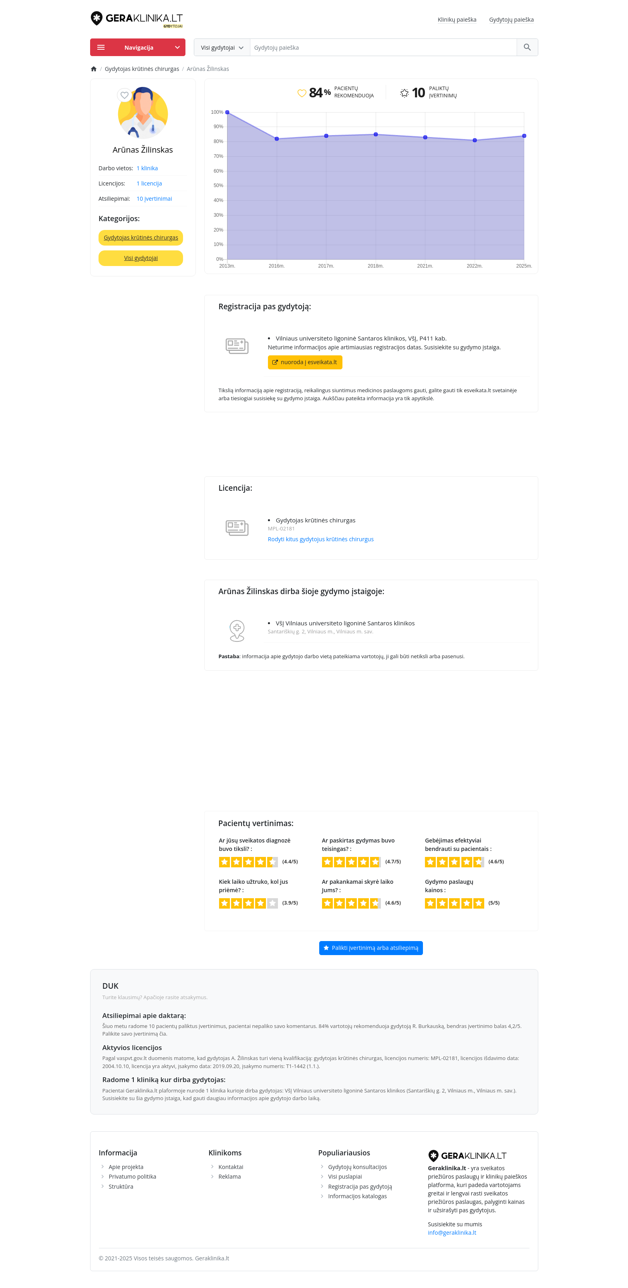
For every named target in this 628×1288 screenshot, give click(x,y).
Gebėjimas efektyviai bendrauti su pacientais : (458, 844)
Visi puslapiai (345, 1176)
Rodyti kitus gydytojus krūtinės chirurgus (321, 539)
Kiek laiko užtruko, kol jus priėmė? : (253, 886)
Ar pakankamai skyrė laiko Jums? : (358, 886)
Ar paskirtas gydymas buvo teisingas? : (358, 844)
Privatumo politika (133, 1176)
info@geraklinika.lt (452, 1232)
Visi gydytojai (141, 258)
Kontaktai (231, 1167)
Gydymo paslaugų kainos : (449, 886)
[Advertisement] (371, 440)
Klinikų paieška (457, 19)
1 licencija (149, 183)
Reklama (230, 1176)
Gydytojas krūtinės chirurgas (141, 237)
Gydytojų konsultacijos (357, 1167)
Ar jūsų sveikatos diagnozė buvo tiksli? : (255, 844)
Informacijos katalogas (357, 1196)
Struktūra (121, 1186)
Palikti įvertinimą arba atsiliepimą (371, 948)
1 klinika (147, 168)
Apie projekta (126, 1167)
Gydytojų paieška (511, 19)
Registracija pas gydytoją (360, 1186)
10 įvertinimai (154, 198)
